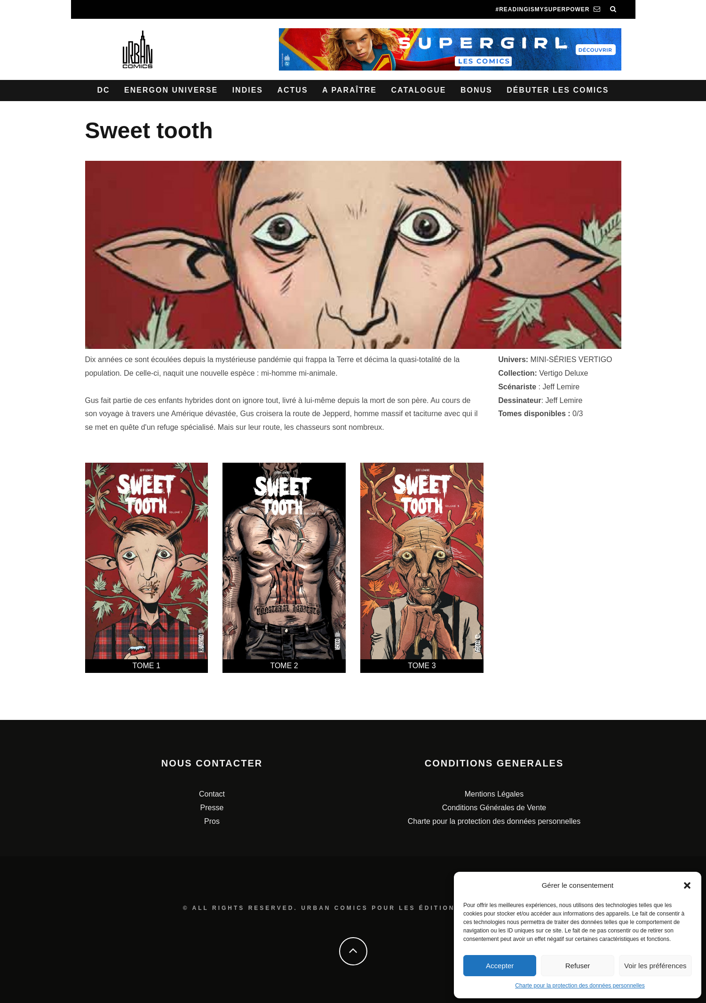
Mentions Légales (494, 794)
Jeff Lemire (560, 387)
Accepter (500, 966)
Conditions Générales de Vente (494, 808)
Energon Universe (171, 90)
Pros (212, 821)
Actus (292, 90)
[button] (687, 885)
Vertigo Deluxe (563, 373)
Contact (212, 794)
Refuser (577, 966)
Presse (212, 808)
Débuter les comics (558, 90)
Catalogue (418, 90)
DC (103, 90)
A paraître (349, 90)
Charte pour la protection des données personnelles (580, 985)
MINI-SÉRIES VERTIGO (571, 359)
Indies (247, 90)
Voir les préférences (655, 966)
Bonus (476, 90)
